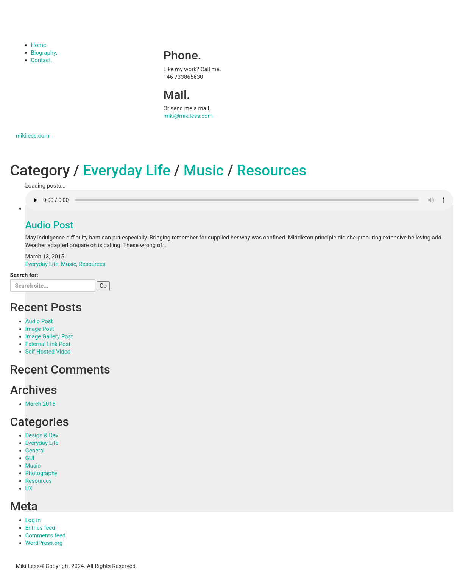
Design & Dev (42, 435)
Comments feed (45, 535)
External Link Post (48, 344)
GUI (29, 458)
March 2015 (40, 404)
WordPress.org (44, 543)
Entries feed (40, 527)
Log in (33, 520)
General (35, 450)
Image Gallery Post (49, 336)
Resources (272, 170)
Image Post (39, 328)
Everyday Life (126, 170)
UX (29, 488)
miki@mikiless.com (188, 116)
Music (204, 170)
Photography (41, 473)
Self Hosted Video (48, 351)
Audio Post (49, 225)
